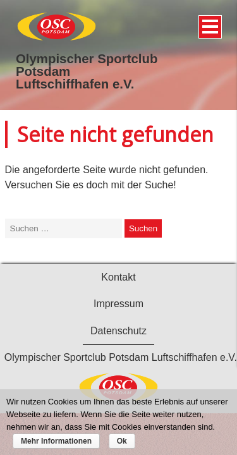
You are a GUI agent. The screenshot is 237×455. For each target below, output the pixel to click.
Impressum (118, 303)
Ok (122, 441)
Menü (208, 22)
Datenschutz (118, 330)
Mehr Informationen (56, 441)
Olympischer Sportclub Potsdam (86, 65)
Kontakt (118, 277)
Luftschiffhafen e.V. (75, 84)
